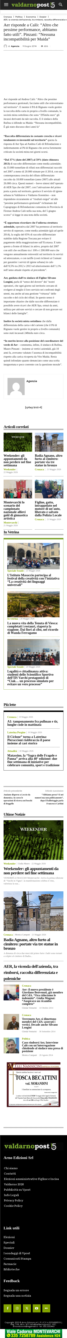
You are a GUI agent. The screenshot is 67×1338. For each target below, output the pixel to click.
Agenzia (15, 46)
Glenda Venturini (29, 1008)
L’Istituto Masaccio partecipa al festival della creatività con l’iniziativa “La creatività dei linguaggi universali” (33, 580)
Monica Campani (22, 934)
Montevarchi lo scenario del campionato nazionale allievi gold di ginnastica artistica (16, 510)
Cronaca (8, 17)
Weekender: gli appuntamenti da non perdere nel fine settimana (17, 460)
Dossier (42, 17)
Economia (31, 17)
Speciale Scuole (15, 571)
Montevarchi (10, 522)
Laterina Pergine (16, 732)
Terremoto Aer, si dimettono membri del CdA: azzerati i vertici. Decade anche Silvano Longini (40, 1023)
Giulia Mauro (24, 863)
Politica (19, 17)
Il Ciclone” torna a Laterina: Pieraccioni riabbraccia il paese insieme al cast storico (28, 740)
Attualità (12, 751)
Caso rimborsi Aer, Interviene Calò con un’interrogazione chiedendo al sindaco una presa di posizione (42, 1047)
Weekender (10, 469)
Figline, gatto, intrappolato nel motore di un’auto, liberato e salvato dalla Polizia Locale (48, 509)
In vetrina (12, 619)
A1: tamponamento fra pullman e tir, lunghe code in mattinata (32, 723)
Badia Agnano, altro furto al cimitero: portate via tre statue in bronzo (48, 460)
